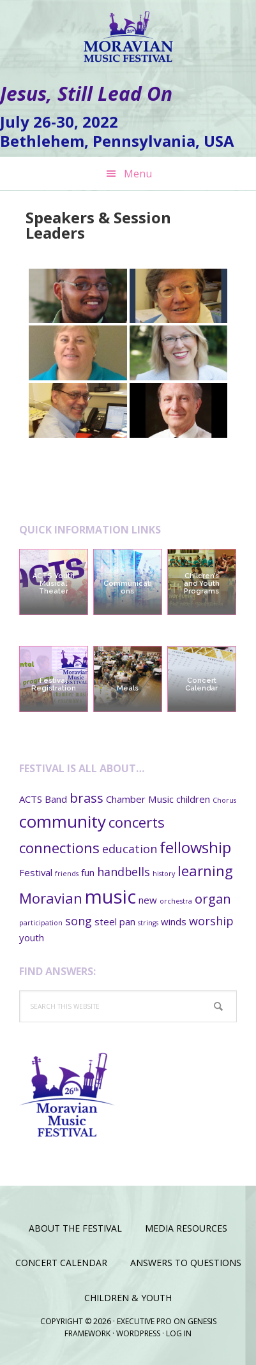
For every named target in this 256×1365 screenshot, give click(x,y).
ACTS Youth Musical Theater (54, 583)
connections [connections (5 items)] (59, 847)
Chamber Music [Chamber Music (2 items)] (140, 799)
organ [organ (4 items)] (213, 898)
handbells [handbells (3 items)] (123, 871)
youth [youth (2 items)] (31, 937)
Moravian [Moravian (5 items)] (50, 897)
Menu (138, 174)
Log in (179, 1333)
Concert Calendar (201, 684)
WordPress (138, 1333)
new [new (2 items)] (148, 899)
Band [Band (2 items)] (56, 799)
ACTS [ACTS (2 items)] (30, 799)
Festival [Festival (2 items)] (35, 872)
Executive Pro (144, 1321)
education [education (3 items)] (129, 848)
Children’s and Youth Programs (202, 583)
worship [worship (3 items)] (211, 921)
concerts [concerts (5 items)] (137, 822)
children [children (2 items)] (193, 799)
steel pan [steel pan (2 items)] (114, 921)
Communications (127, 587)
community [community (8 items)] (62, 821)
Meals (128, 688)
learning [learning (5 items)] (205, 870)
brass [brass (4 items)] (86, 798)
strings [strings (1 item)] (148, 922)
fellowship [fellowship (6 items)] (195, 847)
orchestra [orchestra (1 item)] (176, 901)
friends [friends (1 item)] (67, 873)
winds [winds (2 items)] (173, 921)
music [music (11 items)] (110, 896)
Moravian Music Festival (128, 32)
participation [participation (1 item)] (41, 922)
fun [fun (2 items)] (87, 872)
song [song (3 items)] (78, 921)
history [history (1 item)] (164, 873)
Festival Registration (53, 684)
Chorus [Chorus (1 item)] (224, 800)
